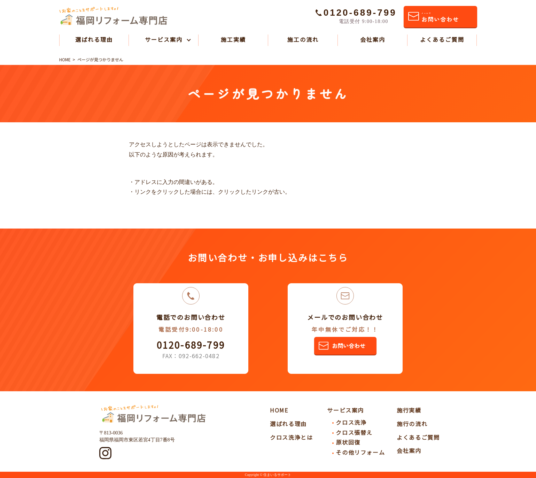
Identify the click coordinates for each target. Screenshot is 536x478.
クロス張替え (354, 432)
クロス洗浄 (351, 422)
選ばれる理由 (94, 39)
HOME (279, 410)
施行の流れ (412, 423)
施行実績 (409, 410)
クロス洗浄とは (291, 437)
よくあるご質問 (442, 39)
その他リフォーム (360, 452)
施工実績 (233, 39)
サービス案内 (163, 39)
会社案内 (372, 39)
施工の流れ (303, 39)
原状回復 (348, 442)
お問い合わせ (440, 17)
